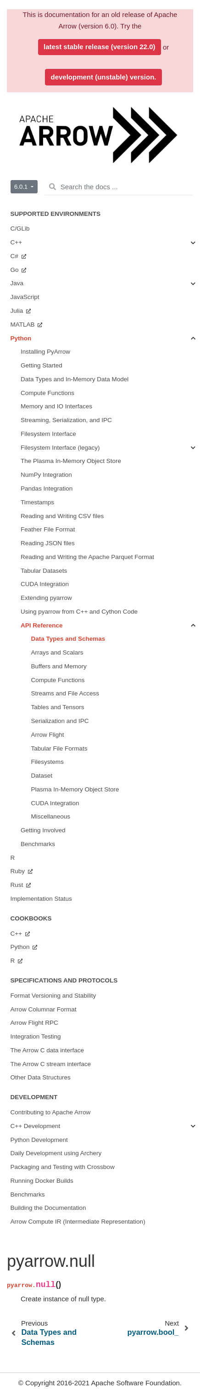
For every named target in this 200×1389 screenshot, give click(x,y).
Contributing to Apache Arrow (51, 1112)
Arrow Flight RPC (34, 1022)
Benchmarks (38, 844)
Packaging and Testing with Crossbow (63, 1166)
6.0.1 (21, 186)
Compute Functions (47, 393)
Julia (18, 310)
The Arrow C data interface (47, 1050)
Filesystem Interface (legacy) (60, 447)
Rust (18, 884)
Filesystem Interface (48, 433)
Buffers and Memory (59, 666)
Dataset (42, 775)
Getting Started (41, 365)
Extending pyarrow (46, 597)
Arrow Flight (47, 734)
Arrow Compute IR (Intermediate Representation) (78, 1221)
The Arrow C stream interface (51, 1064)
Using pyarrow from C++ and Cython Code (79, 611)
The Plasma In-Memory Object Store (71, 460)
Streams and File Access (65, 693)
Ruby (19, 871)
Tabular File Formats (59, 748)
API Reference (42, 625)
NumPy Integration (46, 474)
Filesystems (47, 761)
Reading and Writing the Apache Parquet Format (87, 556)
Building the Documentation (48, 1207)
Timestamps (37, 502)
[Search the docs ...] (118, 187)
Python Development (39, 1139)
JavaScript (25, 297)
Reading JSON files (48, 543)
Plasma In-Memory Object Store (75, 789)
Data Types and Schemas (68, 638)
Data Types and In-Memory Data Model (74, 379)
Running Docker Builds (42, 1180)
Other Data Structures (41, 1077)
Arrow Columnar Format (44, 1009)
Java (17, 283)
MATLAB (24, 324)
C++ (16, 242)
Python (21, 338)
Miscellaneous (51, 816)
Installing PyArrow (45, 351)
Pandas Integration (46, 488)
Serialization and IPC (60, 720)
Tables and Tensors (57, 707)
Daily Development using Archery (56, 1153)
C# (15, 256)
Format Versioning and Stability (53, 995)
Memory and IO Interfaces (56, 406)
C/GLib (20, 228)
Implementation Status (41, 898)
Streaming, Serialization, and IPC (66, 420)
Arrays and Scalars (57, 652)
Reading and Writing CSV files (62, 516)
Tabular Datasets (44, 570)
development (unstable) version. (103, 77)
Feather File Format (48, 529)
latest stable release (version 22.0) (99, 47)
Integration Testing (36, 1036)
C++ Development (36, 1126)
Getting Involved (43, 830)
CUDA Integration (45, 584)
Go (16, 269)
